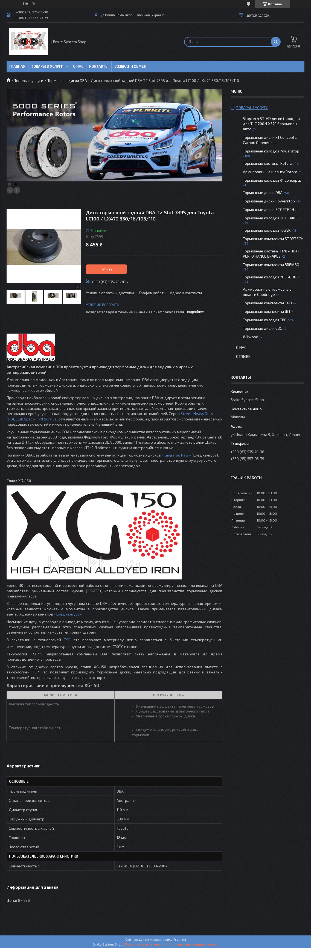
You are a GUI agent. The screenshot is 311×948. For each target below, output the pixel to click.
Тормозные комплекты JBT (267, 311)
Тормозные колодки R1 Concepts (272, 180)
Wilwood (250, 336)
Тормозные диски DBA (67, 80)
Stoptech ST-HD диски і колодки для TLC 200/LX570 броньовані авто (271, 123)
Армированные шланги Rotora (270, 171)
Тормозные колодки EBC (264, 319)
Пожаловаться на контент (145, 944)
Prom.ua (179, 939)
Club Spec (24, 419)
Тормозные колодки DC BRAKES (271, 218)
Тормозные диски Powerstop (269, 201)
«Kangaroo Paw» (176, 455)
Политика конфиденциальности (193, 944)
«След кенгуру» (68, 614)
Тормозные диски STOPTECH (268, 209)
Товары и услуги (47, 66)
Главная (17, 66)
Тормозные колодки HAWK (266, 230)
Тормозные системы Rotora (267, 163)
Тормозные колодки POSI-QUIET (271, 277)
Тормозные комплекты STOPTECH (273, 238)
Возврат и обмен (130, 66)
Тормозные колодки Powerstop (271, 151)
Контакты (99, 66)
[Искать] (276, 42)
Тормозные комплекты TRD (267, 303)
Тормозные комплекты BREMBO (271, 264)
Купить (106, 269)
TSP (67, 639)
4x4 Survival (47, 419)
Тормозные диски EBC (262, 328)
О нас (78, 66)
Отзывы (243, 356)
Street (186, 413)
